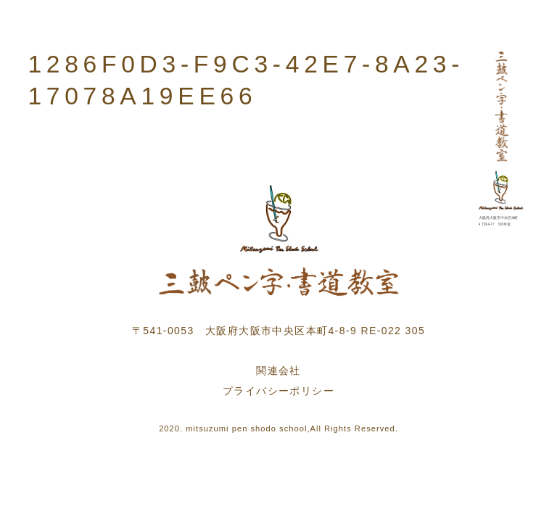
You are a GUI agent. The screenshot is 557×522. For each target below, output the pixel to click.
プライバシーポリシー (278, 391)
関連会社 (278, 370)
